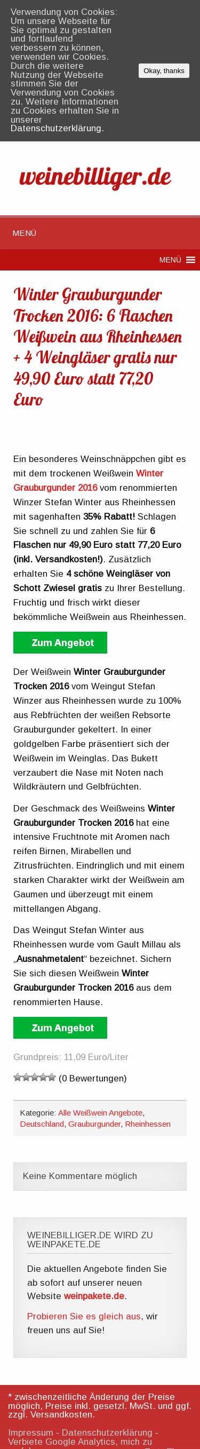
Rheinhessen (148, 1123)
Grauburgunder (94, 1123)
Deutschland (42, 1123)
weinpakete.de (94, 1296)
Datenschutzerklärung (107, 1433)
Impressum (30, 1433)
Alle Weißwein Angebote (100, 1112)
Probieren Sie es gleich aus (84, 1316)
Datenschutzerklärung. (57, 128)
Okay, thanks (164, 71)
